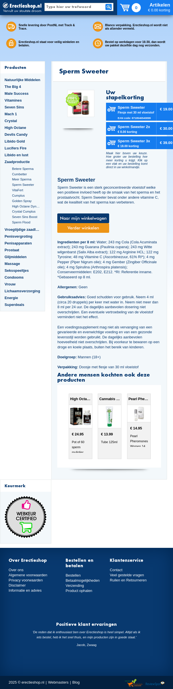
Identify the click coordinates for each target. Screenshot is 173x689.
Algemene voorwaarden (28, 575)
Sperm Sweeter (23, 184)
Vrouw (10, 284)
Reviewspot (155, 683)
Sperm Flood (21, 222)
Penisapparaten (18, 243)
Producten (15, 67)
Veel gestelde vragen (127, 575)
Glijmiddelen (16, 257)
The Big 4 (13, 87)
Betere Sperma (22, 168)
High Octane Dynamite (26, 206)
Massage (12, 264)
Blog (76, 682)
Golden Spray (22, 201)
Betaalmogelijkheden (82, 580)
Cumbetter (19, 174)
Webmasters (58, 682)
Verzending (75, 585)
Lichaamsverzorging (22, 291)
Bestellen (73, 575)
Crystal (11, 121)
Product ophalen (79, 591)
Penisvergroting (18, 236)
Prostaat (12, 250)
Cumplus (18, 195)
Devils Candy (16, 134)
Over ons (16, 570)
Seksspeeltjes (17, 270)
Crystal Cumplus (23, 211)
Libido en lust (16, 155)
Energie (11, 298)
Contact (116, 570)
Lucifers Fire (16, 148)
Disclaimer (17, 585)
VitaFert (17, 190)
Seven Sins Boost (24, 217)
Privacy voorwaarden (26, 580)
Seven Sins (14, 107)
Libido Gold (15, 141)
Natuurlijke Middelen (22, 80)
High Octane (15, 128)
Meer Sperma (21, 179)
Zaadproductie (17, 162)
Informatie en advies (25, 590)
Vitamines (13, 100)
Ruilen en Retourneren (128, 580)
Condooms (14, 277)
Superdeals (14, 305)
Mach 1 (11, 114)
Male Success (17, 93)
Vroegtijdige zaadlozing (22, 229)
